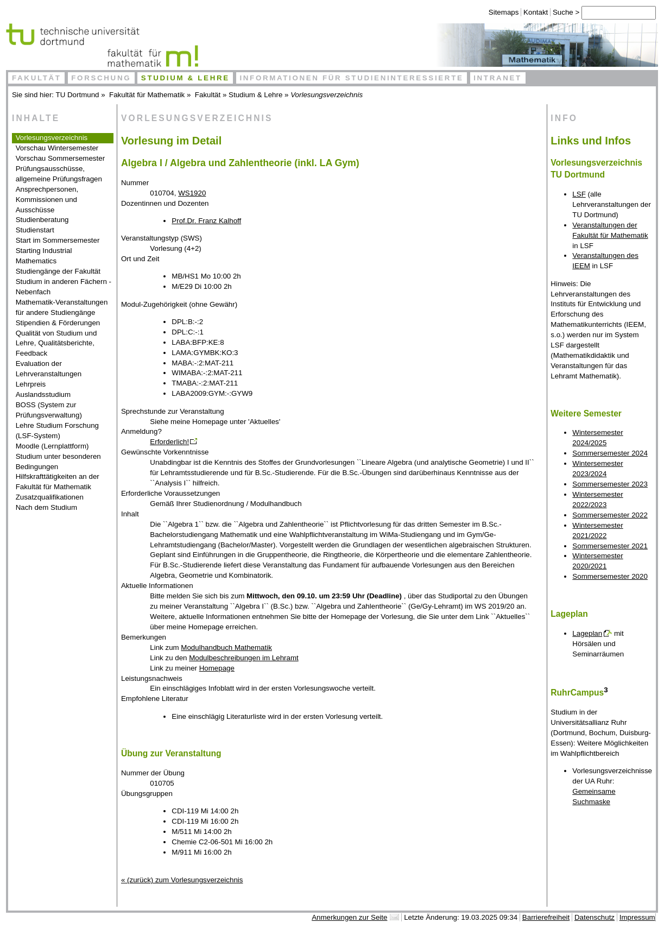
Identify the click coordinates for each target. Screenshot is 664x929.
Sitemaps (497, 12)
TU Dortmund (77, 95)
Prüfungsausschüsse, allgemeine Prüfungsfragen (59, 174)
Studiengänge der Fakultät (58, 271)
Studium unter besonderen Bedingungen (58, 461)
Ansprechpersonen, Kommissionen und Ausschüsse (47, 199)
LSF (578, 194)
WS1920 (192, 193)
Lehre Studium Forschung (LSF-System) (57, 430)
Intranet (497, 78)
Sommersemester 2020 (610, 576)
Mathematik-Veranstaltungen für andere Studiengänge (62, 307)
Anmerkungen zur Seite (349, 917)
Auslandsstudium (43, 394)
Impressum (637, 917)
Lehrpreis (31, 384)
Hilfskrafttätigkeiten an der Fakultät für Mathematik (57, 481)
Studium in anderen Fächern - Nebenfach (63, 286)
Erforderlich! (169, 442)
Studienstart (35, 230)
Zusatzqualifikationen (50, 497)
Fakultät (36, 78)
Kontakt (529, 12)
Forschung (101, 78)
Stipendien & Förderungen (58, 323)
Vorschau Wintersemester (57, 148)
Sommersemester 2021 (610, 546)
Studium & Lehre (185, 78)
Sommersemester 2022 (610, 515)
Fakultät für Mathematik (147, 95)
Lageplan (587, 633)
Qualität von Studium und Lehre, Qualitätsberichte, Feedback (56, 343)
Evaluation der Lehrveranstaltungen (49, 368)
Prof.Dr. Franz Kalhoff (206, 221)
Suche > (560, 12)
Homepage (217, 668)
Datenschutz (594, 917)
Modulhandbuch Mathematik (226, 647)
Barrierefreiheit (546, 917)
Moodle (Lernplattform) (52, 446)
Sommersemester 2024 (610, 453)
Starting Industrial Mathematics (44, 256)
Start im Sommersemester (58, 240)
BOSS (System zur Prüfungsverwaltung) (49, 410)
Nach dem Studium (46, 507)
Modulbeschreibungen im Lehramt (244, 658)
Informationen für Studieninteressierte (351, 78)
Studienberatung (42, 220)
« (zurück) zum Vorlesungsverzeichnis (182, 880)
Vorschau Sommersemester (60, 158)
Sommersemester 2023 (610, 484)
